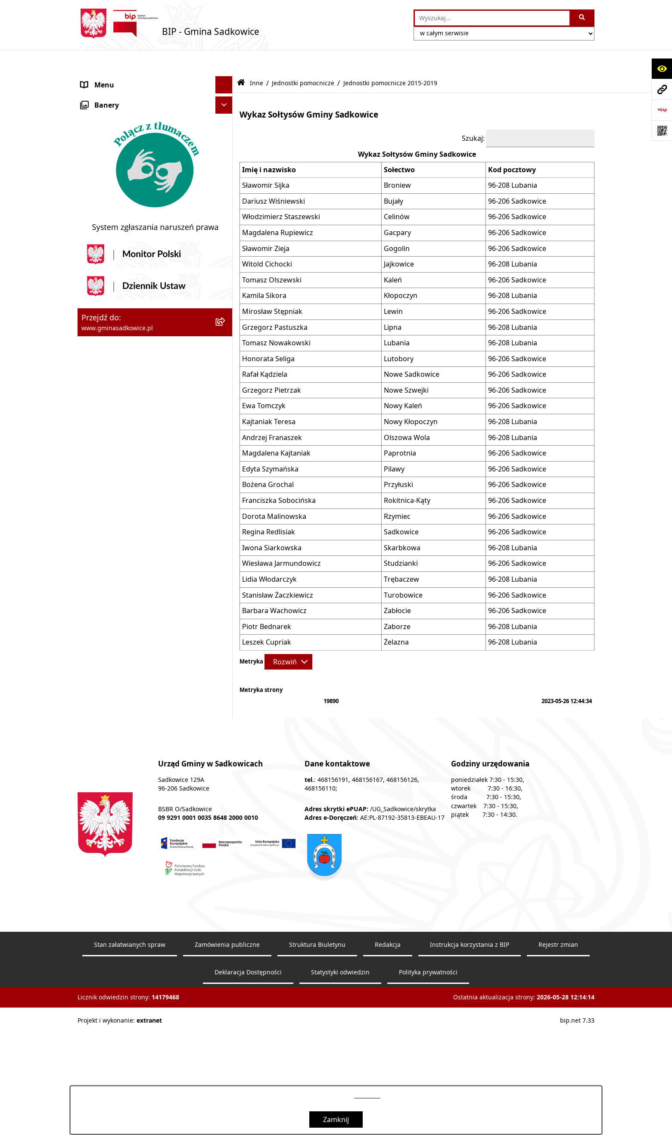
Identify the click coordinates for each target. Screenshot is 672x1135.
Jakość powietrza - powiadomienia (136, 323)
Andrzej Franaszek (272, 414)
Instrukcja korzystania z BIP (126, 591)
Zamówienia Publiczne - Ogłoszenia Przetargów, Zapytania (138, 153)
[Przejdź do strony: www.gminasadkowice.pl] (661, 89)
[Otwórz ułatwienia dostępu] (661, 68)
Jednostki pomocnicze (303, 59)
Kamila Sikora (264, 272)
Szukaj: (473, 114)
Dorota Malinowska (274, 492)
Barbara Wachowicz (274, 587)
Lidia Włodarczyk (269, 555)
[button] (226, 79)
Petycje (92, 574)
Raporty (94, 643)
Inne (88, 375)
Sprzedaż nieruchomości (121, 209)
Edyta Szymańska (270, 445)
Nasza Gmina (102, 79)
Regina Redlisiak (268, 508)
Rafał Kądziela (264, 351)
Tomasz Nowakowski (276, 319)
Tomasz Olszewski (272, 256)
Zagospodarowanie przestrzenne (135, 254)
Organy (93, 96)
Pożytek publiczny (110, 175)
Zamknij (336, 1119)
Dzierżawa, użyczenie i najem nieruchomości (128, 232)
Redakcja (95, 609)
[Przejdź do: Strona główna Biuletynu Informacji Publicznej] (241, 59)
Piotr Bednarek (266, 603)
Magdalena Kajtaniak (276, 429)
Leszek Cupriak (266, 618)
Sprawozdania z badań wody (127, 306)
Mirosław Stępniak (272, 287)
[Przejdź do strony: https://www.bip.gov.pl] (661, 109)
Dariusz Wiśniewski (273, 177)
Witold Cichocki (267, 240)
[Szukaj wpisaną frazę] (582, 18)
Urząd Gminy (102, 113)
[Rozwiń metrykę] (288, 638)
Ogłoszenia (99, 289)
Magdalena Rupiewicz (277, 209)
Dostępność (100, 626)
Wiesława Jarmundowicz (281, 540)
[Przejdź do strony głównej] (168, 24)
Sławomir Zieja (265, 224)
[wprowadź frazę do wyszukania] (492, 18)
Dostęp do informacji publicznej (133, 557)
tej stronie (367, 1095)
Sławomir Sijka (265, 162)
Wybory (93, 358)
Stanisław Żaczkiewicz (277, 571)
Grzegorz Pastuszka (275, 303)
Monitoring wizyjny (112, 660)
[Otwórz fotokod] (661, 130)
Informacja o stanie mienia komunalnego (148, 192)
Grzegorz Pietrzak (271, 366)
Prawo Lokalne (105, 130)
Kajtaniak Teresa (269, 398)
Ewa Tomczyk (264, 382)
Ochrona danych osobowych (127, 340)
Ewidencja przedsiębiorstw (124, 271)
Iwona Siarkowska (272, 524)
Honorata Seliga (268, 335)
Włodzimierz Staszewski (281, 193)
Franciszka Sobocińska (279, 477)
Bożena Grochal (268, 461)
